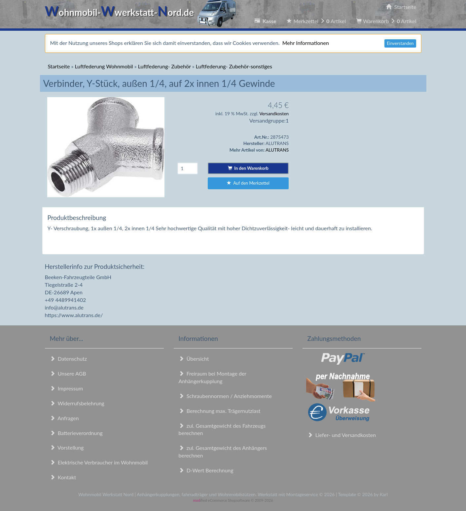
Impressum (66, 388)
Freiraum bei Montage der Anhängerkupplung (212, 377)
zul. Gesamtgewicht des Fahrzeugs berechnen (222, 429)
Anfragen (64, 418)
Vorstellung (67, 447)
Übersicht (194, 358)
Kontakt (63, 477)
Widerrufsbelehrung (77, 403)
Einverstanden (400, 43)
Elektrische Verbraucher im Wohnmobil (99, 462)
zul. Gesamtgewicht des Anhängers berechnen (223, 451)
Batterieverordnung (76, 433)
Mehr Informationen (305, 43)
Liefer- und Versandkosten (341, 435)
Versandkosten (274, 113)
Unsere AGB (68, 373)
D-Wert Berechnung (206, 470)
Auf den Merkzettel (248, 183)
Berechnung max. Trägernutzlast (220, 411)
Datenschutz (68, 358)
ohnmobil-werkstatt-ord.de (142, 12)
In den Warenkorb (248, 168)
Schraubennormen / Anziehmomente (225, 396)
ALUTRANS (277, 150)
